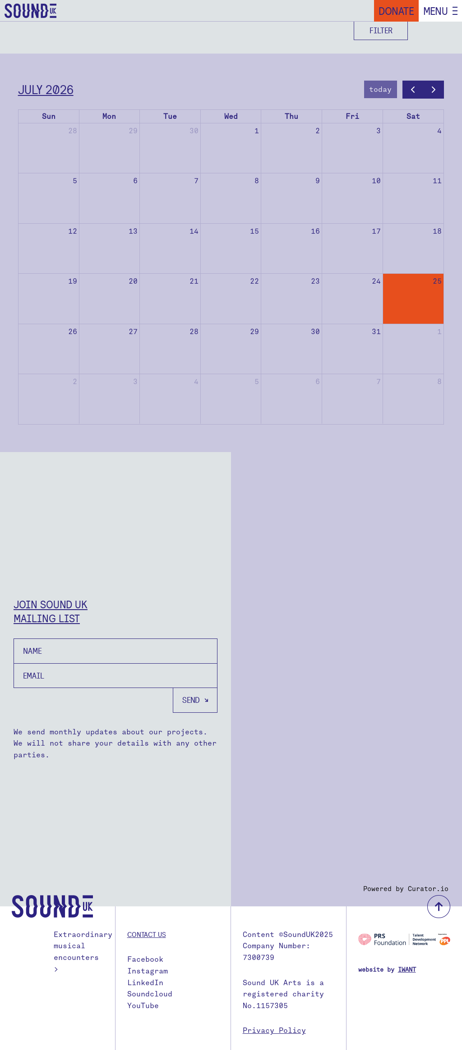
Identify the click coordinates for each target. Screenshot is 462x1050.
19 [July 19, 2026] (72, 281)
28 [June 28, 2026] (72, 131)
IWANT (407, 969)
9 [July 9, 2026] (317, 181)
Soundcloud (149, 994)
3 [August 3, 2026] (135, 381)
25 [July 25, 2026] (437, 281)
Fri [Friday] (352, 116)
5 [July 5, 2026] (75, 181)
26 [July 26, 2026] (72, 331)
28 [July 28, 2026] (194, 331)
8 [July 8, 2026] (256, 181)
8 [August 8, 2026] (439, 381)
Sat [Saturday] (413, 116)
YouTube (143, 1005)
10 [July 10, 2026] (376, 181)
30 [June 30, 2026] (194, 131)
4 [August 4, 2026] (196, 381)
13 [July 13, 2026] (133, 231)
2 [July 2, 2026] (317, 131)
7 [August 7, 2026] (378, 381)
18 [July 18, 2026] (437, 231)
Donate (396, 11)
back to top (438, 906)
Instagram (147, 971)
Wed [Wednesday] (231, 116)
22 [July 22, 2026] (254, 281)
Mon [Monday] (109, 116)
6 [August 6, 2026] (317, 381)
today (380, 89)
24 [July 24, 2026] (376, 281)
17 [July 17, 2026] (376, 231)
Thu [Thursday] (291, 116)
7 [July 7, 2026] (196, 181)
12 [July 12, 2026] (72, 231)
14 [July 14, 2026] (194, 231)
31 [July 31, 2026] (376, 331)
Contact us (146, 934)
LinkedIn (145, 982)
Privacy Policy (274, 1030)
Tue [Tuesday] (170, 116)
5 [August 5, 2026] (256, 381)
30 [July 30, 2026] (315, 331)
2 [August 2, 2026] (75, 381)
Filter (381, 30)
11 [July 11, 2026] (437, 181)
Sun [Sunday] (48, 116)
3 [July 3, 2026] (378, 131)
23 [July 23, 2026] (315, 281)
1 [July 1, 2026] (256, 131)
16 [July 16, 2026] (315, 231)
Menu (435, 11)
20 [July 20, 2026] (133, 281)
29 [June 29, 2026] (133, 131)
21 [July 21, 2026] (194, 281)
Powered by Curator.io (405, 889)
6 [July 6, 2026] (135, 181)
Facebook (145, 959)
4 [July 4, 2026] (439, 131)
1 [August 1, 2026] (439, 331)
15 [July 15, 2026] (254, 231)
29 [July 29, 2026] (254, 331)
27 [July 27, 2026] (133, 331)
